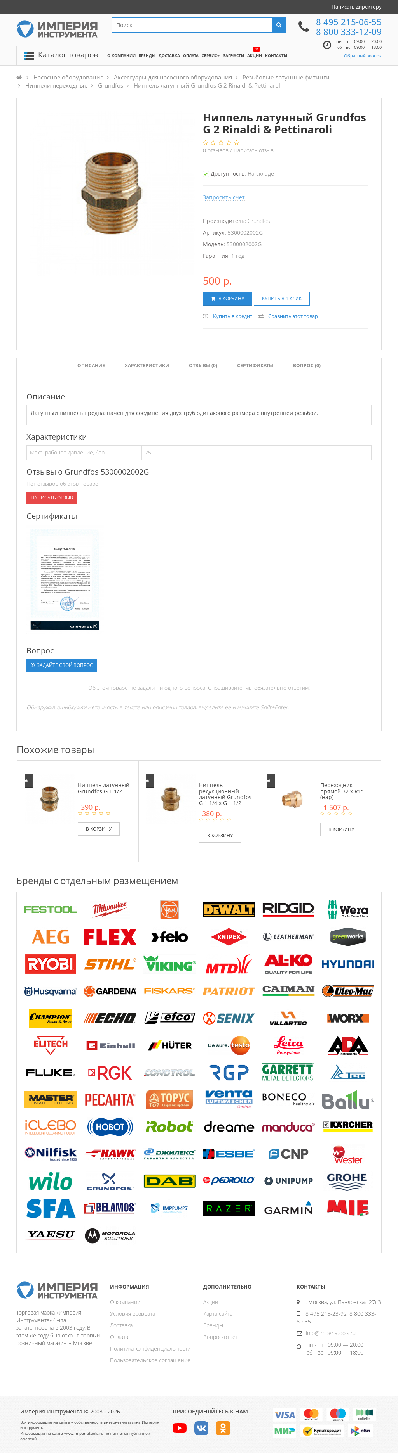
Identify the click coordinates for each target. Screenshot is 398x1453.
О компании (125, 1302)
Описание (91, 365)
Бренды (213, 1325)
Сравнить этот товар (293, 316)
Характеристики (147, 365)
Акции (210, 1302)
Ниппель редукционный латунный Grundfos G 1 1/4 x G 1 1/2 (225, 794)
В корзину (227, 298)
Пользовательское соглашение (150, 1360)
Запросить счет (224, 197)
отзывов (216, 150)
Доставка (121, 1325)
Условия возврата (132, 1313)
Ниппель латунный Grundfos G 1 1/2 (103, 788)
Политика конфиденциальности (150, 1348)
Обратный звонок (363, 56)
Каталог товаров (68, 55)
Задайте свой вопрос (62, 665)
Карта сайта (217, 1313)
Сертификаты (255, 365)
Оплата (119, 1337)
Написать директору (357, 6)
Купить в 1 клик (282, 298)
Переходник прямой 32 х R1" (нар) (341, 791)
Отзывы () (203, 365)
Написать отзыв (254, 150)
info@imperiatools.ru (331, 1333)
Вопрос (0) (307, 365)
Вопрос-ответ (220, 1337)
